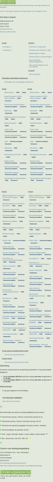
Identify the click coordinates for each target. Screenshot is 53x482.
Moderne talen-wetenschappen (12, 310)
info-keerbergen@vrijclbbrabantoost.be (13, 463)
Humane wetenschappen (12, 135)
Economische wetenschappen (14, 105)
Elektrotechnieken (10, 123)
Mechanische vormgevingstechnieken (10, 291)
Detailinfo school (41, 11)
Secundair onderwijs (13, 11)
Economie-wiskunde (9, 215)
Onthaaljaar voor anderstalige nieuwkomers (19, 82)
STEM (17, 92)
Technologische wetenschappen (15, 178)
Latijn (6, 141)
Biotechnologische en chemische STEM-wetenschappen (13, 196)
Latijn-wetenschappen (9, 278)
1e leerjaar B (6, 50)
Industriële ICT (34, 259)
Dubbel (24, 92)
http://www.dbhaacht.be (8, 32)
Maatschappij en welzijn (37, 53)
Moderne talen (9, 161)
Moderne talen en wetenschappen (40, 57)
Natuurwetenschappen (12, 167)
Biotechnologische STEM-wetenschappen (13, 97)
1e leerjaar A (6, 47)
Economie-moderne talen (11, 209)
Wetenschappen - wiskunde (11, 340)
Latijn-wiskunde (7, 284)
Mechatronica (7, 298)
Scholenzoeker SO (27, 11)
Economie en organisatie (37, 47)
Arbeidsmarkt (8, 113)
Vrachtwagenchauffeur (10, 334)
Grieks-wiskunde (8, 247)
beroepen (3, 7)
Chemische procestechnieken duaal (16, 362)
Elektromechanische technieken (15, 117)
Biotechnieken (9, 92)
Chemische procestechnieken (14, 355)
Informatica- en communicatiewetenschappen (12, 259)
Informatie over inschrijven (11, 401)
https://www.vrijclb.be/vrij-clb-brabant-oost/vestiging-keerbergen (21, 466)
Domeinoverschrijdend (11, 106)
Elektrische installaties (9, 221)
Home (2, 11)
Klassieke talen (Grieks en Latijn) (40, 50)
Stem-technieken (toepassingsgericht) (36, 61)
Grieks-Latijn (8, 129)
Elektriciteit (7, 111)
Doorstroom (8, 101)
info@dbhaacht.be (6, 29)
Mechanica (8, 148)
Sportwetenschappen (11, 173)
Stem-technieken (35, 74)
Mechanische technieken (12, 154)
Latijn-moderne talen (9, 272)
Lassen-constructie (8, 266)
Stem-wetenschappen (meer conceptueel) (38, 66)
